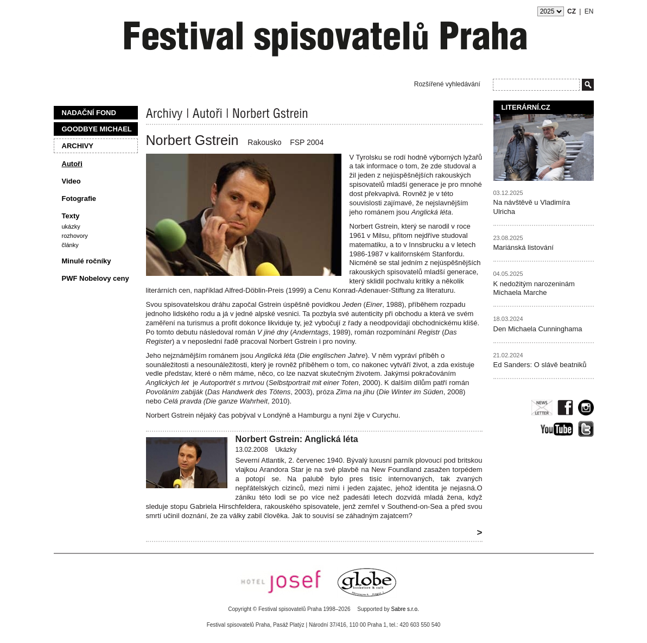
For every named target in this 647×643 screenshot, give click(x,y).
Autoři (72, 164)
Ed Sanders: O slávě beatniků (540, 365)
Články (70, 245)
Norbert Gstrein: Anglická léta (297, 439)
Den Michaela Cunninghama (537, 329)
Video (71, 181)
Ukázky (71, 226)
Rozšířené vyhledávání (447, 84)
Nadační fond (89, 113)
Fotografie (79, 198)
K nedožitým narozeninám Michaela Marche (534, 288)
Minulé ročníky (86, 261)
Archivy (78, 146)
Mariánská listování (523, 247)
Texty (71, 216)
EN (589, 11)
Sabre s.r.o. (405, 609)
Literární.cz (526, 107)
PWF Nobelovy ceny (95, 278)
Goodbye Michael (97, 129)
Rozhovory (75, 235)
